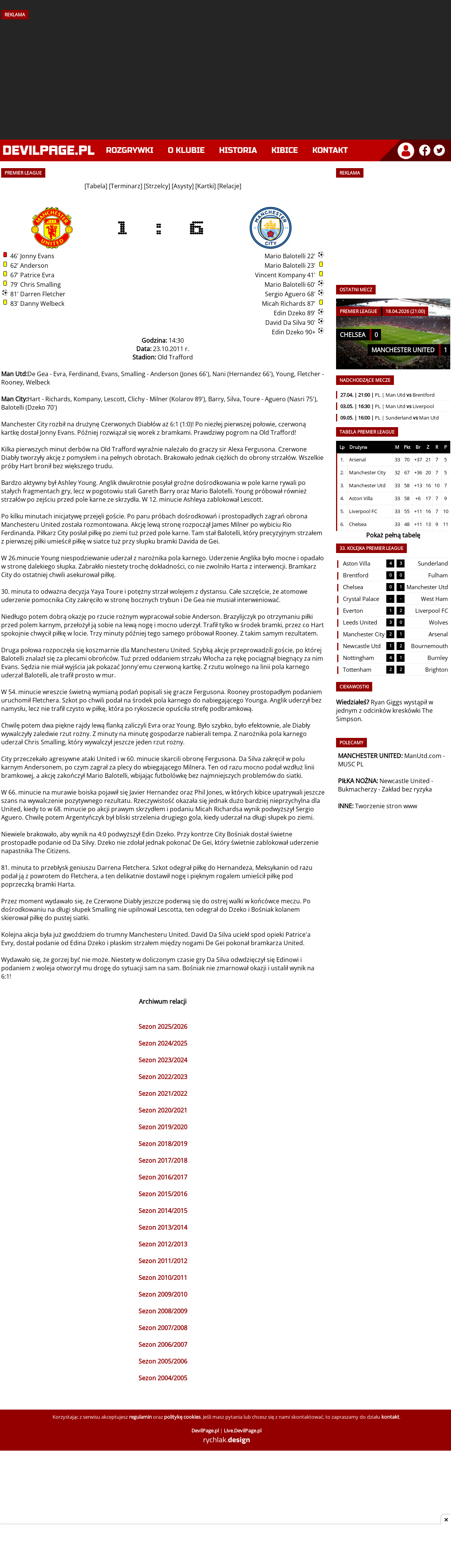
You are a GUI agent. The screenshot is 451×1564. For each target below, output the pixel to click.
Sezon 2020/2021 (163, 1110)
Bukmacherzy (357, 789)
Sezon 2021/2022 (163, 1093)
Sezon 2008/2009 (163, 1311)
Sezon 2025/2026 (163, 1026)
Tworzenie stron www (386, 806)
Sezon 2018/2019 (163, 1144)
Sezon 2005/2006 (163, 1361)
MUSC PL (350, 764)
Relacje (229, 186)
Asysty (183, 186)
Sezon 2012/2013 (163, 1244)
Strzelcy (157, 186)
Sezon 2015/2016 (163, 1194)
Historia (238, 150)
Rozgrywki (130, 150)
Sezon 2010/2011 (163, 1277)
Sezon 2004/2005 (163, 1378)
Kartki (205, 186)
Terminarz (125, 186)
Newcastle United (404, 781)
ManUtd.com (422, 756)
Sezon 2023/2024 (163, 1060)
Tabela (95, 186)
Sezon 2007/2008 (163, 1328)
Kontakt (330, 150)
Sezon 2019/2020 (163, 1127)
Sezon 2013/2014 (163, 1227)
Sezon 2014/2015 (163, 1210)
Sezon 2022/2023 (163, 1077)
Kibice (284, 150)
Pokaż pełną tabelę (393, 535)
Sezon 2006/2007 (163, 1344)
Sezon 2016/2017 (163, 1177)
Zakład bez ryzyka (407, 789)
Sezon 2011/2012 (163, 1261)
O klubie (186, 150)
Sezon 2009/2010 (163, 1294)
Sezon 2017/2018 (163, 1160)
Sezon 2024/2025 (163, 1043)
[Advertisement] (225, 77)
